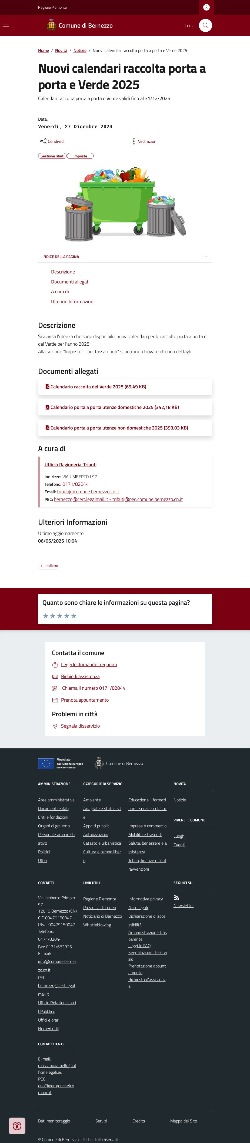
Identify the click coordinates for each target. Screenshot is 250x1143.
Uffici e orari (48, 1020)
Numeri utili (48, 1028)
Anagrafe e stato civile (102, 812)
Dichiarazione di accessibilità (146, 920)
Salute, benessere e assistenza (147, 847)
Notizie (80, 50)
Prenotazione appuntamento (147, 969)
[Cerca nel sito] (203, 25)
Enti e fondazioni (53, 817)
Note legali (138, 907)
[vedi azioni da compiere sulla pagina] (143, 141)
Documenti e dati (53, 808)
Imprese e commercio (147, 825)
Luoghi (179, 836)
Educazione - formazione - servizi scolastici (147, 808)
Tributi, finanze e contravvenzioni (147, 864)
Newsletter (184, 905)
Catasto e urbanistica (102, 843)
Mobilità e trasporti (145, 834)
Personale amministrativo (56, 838)
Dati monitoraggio (54, 1121)
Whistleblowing (97, 924)
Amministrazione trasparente (147, 935)
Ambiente (92, 800)
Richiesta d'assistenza (147, 982)
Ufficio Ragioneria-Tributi (70, 464)
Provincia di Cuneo (99, 907)
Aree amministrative (56, 800)
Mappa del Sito (183, 1121)
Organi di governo (54, 825)
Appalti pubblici (96, 825)
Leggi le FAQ (139, 945)
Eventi (179, 844)
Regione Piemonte (52, 7)
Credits (138, 1121)
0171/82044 (75, 484)
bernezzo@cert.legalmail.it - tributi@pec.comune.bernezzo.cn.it (118, 499)
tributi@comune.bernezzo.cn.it (88, 491)
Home (43, 50)
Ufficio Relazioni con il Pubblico (57, 1007)
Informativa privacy (145, 899)
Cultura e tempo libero (102, 856)
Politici (44, 851)
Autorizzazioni (95, 834)
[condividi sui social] (52, 141)
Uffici (42, 860)
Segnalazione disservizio (147, 955)
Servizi (101, 1121)
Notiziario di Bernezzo (102, 916)
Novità (61, 50)
